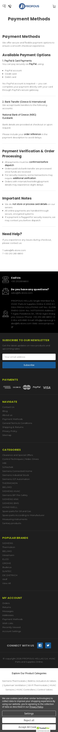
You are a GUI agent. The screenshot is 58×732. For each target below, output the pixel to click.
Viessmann (8, 555)
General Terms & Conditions (17, 423)
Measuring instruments (14, 519)
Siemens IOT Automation (16, 479)
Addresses (7, 615)
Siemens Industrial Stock (15, 475)
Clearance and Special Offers (17, 455)
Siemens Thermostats (14, 681)
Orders (6, 603)
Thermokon (8, 547)
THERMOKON (10, 483)
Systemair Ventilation (15, 685)
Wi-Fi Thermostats (37, 685)
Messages (7, 611)
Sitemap (6, 435)
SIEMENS (7, 543)
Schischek (7, 467)
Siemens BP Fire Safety (15, 495)
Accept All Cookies (29, 727)
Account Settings (11, 631)
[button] (43, 729)
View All (6, 583)
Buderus (6, 567)
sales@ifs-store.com (16, 250)
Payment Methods (12, 419)
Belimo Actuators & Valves (42, 681)
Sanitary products (11, 523)
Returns (6, 607)
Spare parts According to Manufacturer (23, 515)
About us (7, 415)
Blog (5, 411)
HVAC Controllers (25, 689)
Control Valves (44, 689)
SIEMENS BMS (10, 503)
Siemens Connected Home (17, 471)
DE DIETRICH (9, 575)
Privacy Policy (9, 431)
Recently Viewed (11, 627)
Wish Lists (7, 623)
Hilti (4, 463)
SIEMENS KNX (10, 499)
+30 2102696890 (20, 281)
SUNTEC (6, 571)
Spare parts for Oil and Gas (16, 511)
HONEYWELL (9, 507)
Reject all (29, 720)
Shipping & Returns (12, 427)
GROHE (6, 563)
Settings (29, 713)
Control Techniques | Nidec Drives (20, 459)
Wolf (4, 579)
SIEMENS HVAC (11, 491)
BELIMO (7, 487)
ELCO (5, 559)
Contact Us (8, 407)
